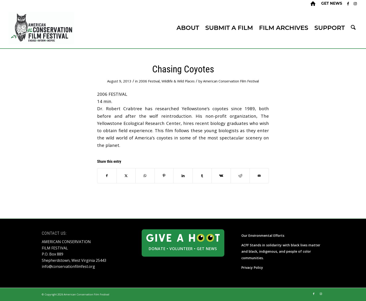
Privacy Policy (252, 267)
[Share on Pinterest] (164, 175)
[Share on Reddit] (240, 175)
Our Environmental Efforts (262, 235)
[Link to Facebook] (348, 3)
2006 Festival (149, 81)
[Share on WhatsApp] (145, 175)
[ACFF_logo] (41, 27)
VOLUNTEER (181, 248)
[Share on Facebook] (106, 175)
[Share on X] (126, 175)
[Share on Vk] (221, 175)
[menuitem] (330, 3)
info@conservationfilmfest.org (68, 266)
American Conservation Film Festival (231, 81)
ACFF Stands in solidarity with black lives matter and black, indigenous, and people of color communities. (280, 251)
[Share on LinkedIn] (183, 175)
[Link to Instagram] (355, 3)
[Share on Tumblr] (202, 175)
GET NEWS (207, 248)
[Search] (353, 27)
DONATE (157, 248)
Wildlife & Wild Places (178, 81)
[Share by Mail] (259, 175)
